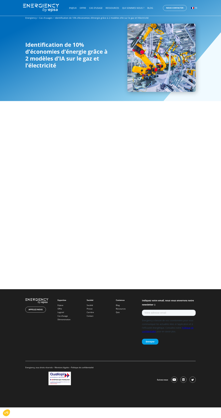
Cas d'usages (45, 17)
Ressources (112, 7)
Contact (90, 316)
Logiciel (61, 312)
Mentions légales (62, 367)
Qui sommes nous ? (133, 7)
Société (90, 305)
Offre (83, 7)
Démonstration (64, 319)
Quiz (118, 312)
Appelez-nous (36, 309)
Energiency (31, 17)
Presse (90, 308)
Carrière (90, 312)
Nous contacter (174, 8)
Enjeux (73, 7)
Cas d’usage (96, 7)
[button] (6, 412)
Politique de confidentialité (82, 367)
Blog (150, 7)
